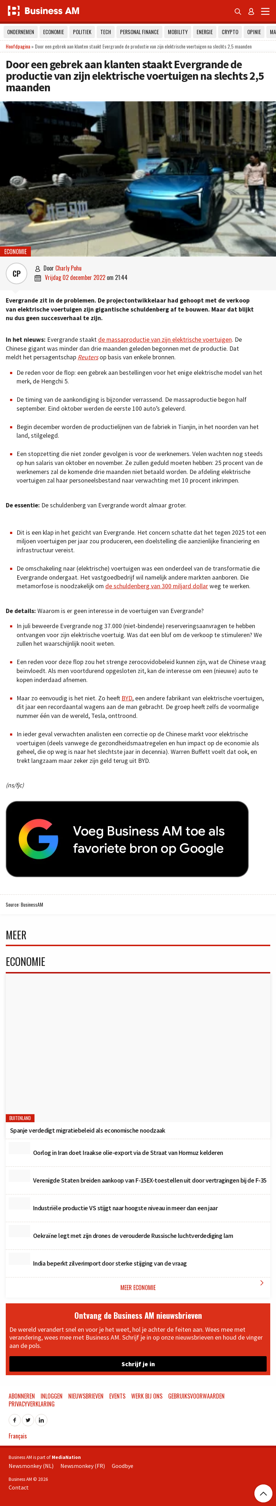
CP (17, 273)
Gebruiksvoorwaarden (196, 1396)
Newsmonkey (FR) (82, 1465)
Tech (105, 32)
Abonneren (22, 1396)
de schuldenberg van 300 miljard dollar (156, 586)
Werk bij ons (146, 1396)
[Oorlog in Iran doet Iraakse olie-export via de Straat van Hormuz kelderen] (19, 1148)
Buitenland (20, 1118)
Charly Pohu (68, 268)
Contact (19, 1487)
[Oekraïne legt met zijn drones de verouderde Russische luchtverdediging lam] (19, 1231)
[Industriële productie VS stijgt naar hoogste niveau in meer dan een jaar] (19, 1203)
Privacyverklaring (32, 1404)
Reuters (88, 357)
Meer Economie (193, 1285)
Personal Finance (139, 32)
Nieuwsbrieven (86, 1396)
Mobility (178, 32)
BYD (126, 698)
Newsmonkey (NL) (31, 1465)
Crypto (230, 32)
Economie (53, 32)
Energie (205, 32)
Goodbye (122, 1465)
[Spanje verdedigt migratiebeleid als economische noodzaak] (138, 1047)
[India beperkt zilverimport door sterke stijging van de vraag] (19, 1259)
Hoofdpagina (18, 46)
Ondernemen (20, 32)
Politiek (82, 32)
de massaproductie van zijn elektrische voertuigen (165, 340)
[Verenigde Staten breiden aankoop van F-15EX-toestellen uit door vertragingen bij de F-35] (19, 1176)
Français (18, 1436)
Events (117, 1396)
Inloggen (52, 1396)
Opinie (254, 32)
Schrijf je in (138, 1364)
